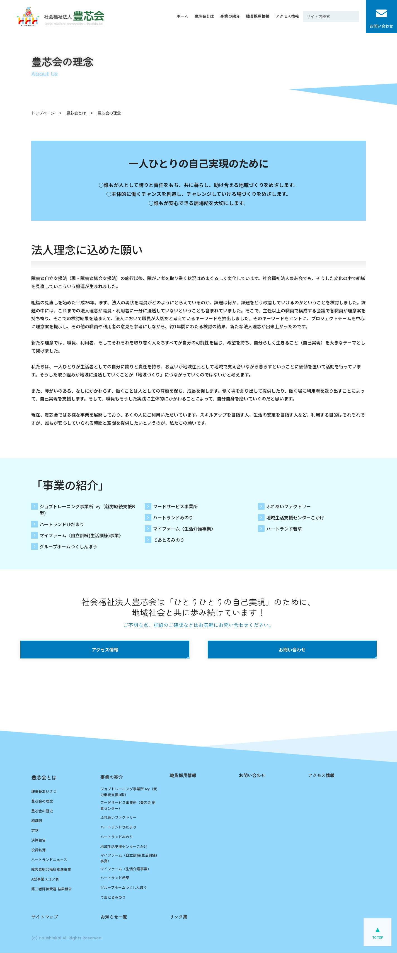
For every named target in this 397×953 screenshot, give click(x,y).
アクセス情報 (105, 649)
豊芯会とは (76, 113)
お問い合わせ (292, 649)
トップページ (43, 113)
